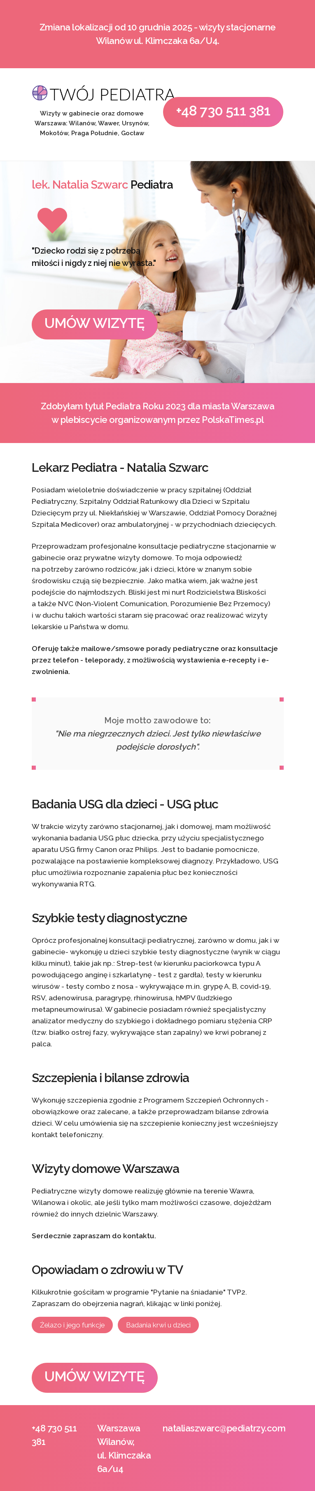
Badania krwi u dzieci (158, 1325)
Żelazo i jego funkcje (72, 1325)
